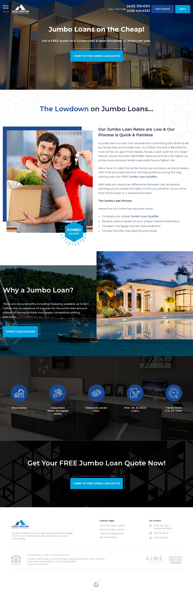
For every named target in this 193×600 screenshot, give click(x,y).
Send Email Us (161, 533)
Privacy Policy (34, 555)
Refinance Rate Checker (112, 529)
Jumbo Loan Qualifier (145, 216)
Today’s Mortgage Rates (112, 533)
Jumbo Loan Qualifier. (143, 176)
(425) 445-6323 (138, 10)
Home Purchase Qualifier (112, 525)
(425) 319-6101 (138, 6)
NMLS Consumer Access (56, 555)
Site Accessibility (108, 537)
